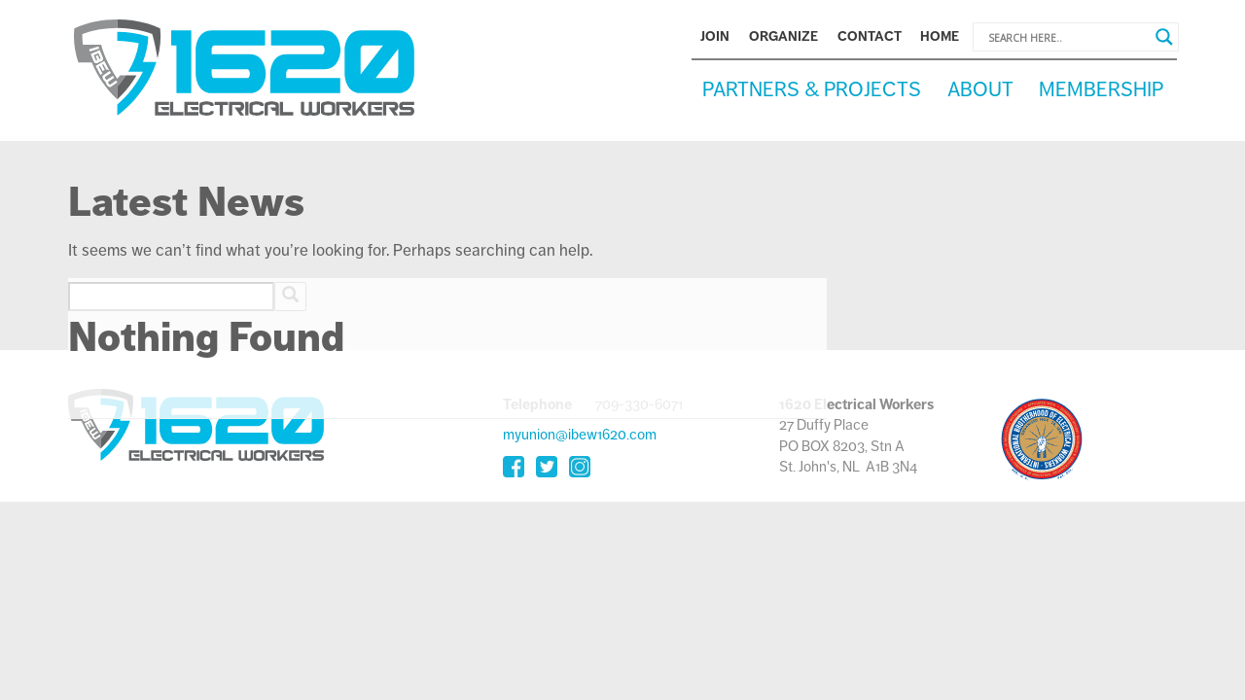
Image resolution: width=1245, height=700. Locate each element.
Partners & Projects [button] (811, 89)
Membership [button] (1101, 89)
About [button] (980, 89)
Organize (783, 36)
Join (714, 36)
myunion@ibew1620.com (580, 434)
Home (939, 36)
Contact (869, 36)
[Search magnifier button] (1164, 37)
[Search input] (1067, 37)
